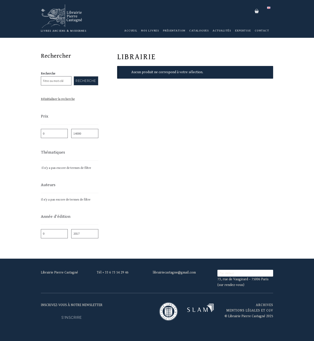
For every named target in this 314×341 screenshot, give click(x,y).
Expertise (243, 30)
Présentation (174, 30)
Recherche (48, 73)
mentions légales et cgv (249, 310)
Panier (256, 11)
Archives (264, 305)
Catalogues (199, 30)
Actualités (222, 30)
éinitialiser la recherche (59, 99)
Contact (262, 30)
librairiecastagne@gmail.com (174, 272)
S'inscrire (71, 317)
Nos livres (150, 30)
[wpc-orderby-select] (245, 273)
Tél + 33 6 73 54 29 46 (112, 272)
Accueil (130, 30)
